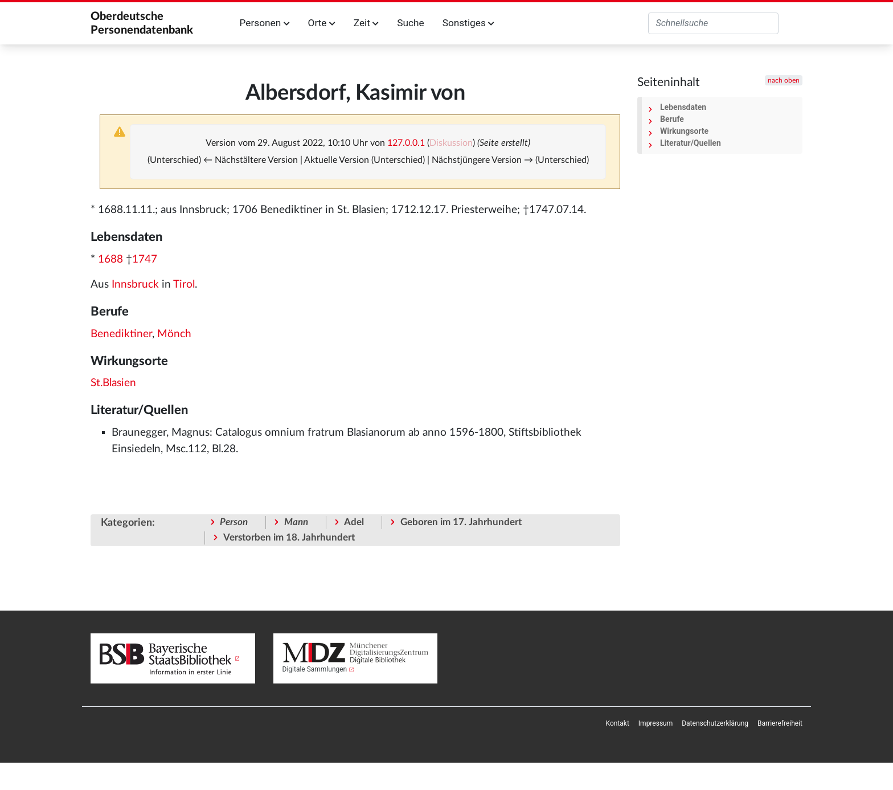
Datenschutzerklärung (715, 723)
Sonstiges (468, 22)
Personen (265, 22)
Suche (410, 22)
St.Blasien (113, 383)
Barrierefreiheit (779, 723)
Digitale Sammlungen (314, 669)
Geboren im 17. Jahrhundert (461, 522)
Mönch (174, 334)
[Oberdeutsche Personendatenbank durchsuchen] (713, 23)
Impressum (655, 723)
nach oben (784, 80)
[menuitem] (617, 723)
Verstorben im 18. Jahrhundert (289, 537)
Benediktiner (121, 334)
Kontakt (617, 723)
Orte (321, 22)
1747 (144, 259)
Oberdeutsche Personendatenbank (142, 23)
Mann (296, 522)
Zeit (366, 22)
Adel (354, 522)
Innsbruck (135, 284)
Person (234, 522)
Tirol (184, 284)
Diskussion (451, 143)
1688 (110, 259)
